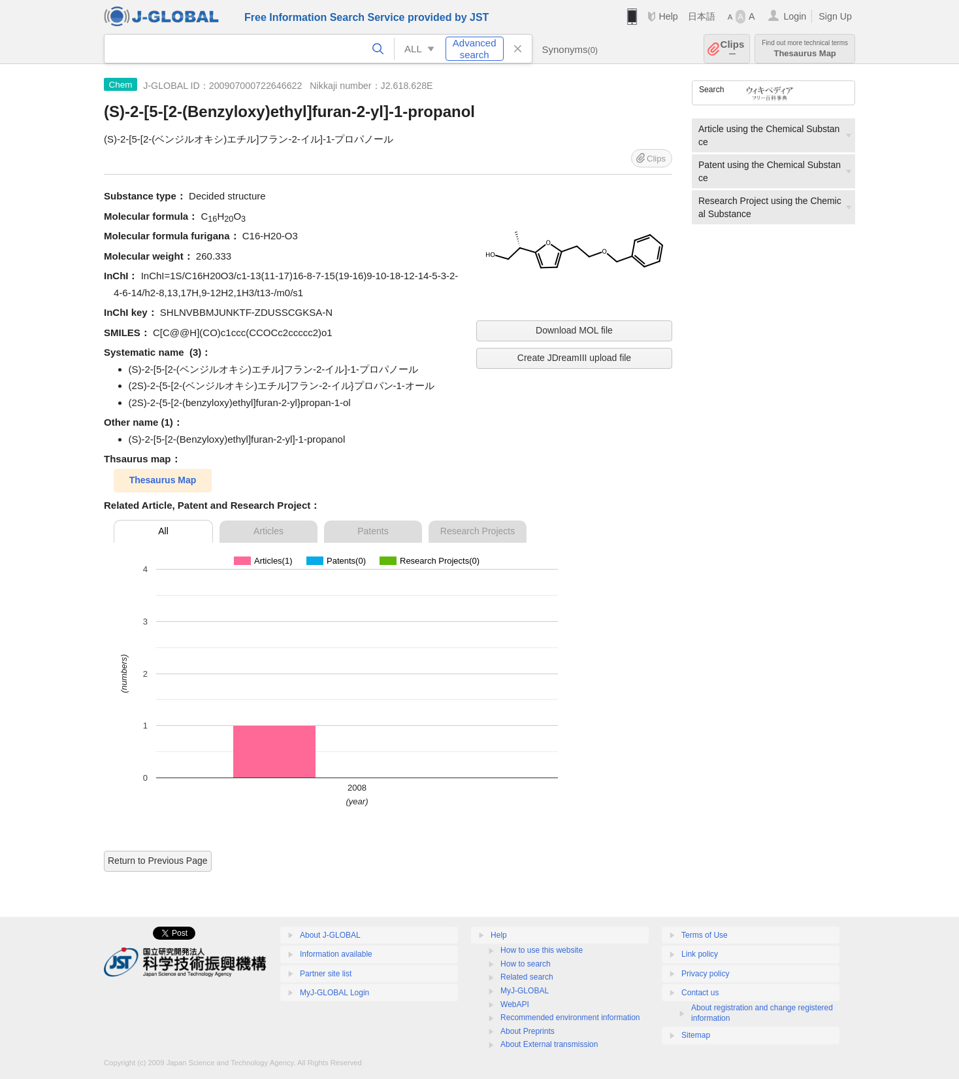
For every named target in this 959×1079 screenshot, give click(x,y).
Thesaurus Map (805, 48)
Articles (268, 531)
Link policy (699, 954)
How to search (525, 963)
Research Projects (477, 531)
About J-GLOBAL (330, 935)
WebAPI (514, 1004)
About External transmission (549, 1044)
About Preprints (527, 1031)
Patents (372, 531)
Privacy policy (705, 973)
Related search (526, 977)
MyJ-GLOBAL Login (334, 992)
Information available (336, 954)
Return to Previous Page (158, 860)
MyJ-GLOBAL (524, 990)
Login (794, 16)
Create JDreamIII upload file (574, 357)
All (163, 531)
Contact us (700, 992)
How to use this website (541, 950)
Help (667, 16)
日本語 (701, 16)
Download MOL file (574, 330)
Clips (733, 49)
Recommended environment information (570, 1017)
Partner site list (325, 973)
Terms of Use (704, 935)
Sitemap (695, 1035)
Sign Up (835, 16)
